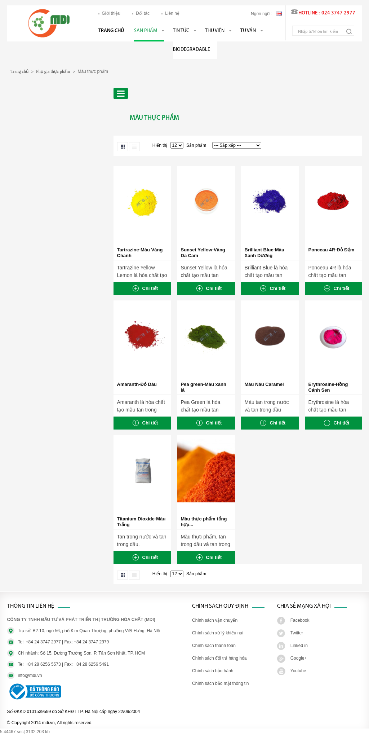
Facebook (300, 620)
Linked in (299, 645)
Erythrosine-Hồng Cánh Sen (328, 387)
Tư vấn (248, 31)
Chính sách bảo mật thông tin (220, 683)
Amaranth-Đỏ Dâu (137, 384)
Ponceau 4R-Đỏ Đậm (331, 249)
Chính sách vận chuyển (214, 620)
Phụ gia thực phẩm (53, 71)
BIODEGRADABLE (191, 49)
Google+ (298, 658)
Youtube (298, 670)
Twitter (296, 632)
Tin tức (181, 31)
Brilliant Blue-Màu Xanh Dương (265, 252)
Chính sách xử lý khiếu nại (217, 632)
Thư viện (214, 31)
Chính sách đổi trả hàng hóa (219, 658)
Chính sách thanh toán (214, 645)
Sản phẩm (145, 31)
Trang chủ (111, 31)
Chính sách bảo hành (212, 670)
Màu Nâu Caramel (264, 384)
